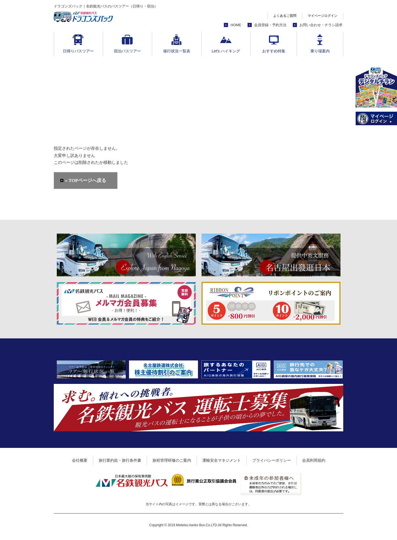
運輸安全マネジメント (221, 460)
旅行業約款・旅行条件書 (120, 460)
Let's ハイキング (226, 51)
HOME (235, 25)
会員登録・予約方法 (270, 25)
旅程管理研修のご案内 (171, 460)
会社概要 (79, 460)
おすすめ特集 (273, 51)
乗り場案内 (320, 51)
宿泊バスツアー (127, 51)
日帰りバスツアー (78, 51)
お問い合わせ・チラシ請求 (320, 25)
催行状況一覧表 (176, 51)
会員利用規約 (313, 460)
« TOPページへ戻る (85, 180)
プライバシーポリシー (271, 460)
